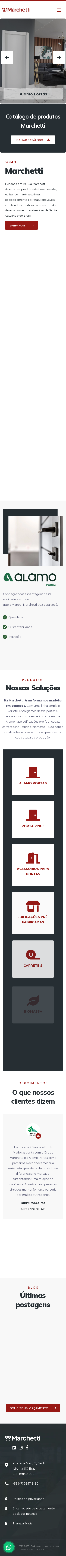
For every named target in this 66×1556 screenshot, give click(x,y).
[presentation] (7, 57)
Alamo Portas (33, 93)
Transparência (22, 1523)
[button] (33, 139)
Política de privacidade (28, 1499)
